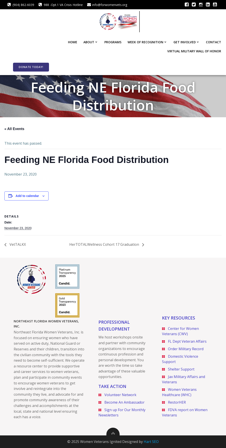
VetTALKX (17, 244)
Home (72, 42)
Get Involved (186, 42)
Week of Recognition (147, 42)
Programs (112, 42)
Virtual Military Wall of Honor (194, 51)
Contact (213, 42)
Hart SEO (151, 441)
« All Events (14, 129)
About (90, 42)
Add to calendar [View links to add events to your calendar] (27, 196)
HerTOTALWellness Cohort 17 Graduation (104, 244)
